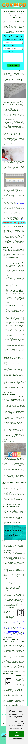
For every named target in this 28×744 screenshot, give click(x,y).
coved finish (21, 127)
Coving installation (7, 226)
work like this (7, 167)
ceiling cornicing (19, 621)
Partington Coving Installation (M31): (12, 17)
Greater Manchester (12, 705)
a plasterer (20, 627)
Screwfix (23, 219)
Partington (4, 227)
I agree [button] (16, 732)
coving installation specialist (10, 134)
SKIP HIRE (21, 633)
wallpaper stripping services (9, 632)
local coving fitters (21, 422)
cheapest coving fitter (8, 190)
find (6, 641)
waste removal (5, 633)
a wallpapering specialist (16, 622)
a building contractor (13, 631)
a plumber (10, 628)
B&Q (15, 214)
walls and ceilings (20, 75)
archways (4, 558)
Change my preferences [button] (16, 738)
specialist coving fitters (8, 162)
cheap (12, 191)
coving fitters (9, 241)
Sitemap (3, 727)
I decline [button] (17, 735)
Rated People (21, 209)
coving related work (19, 704)
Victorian (13, 102)
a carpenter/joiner (12, 623)
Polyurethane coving (21, 251)
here (8, 667)
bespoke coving (17, 699)
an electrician (20, 629)
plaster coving (14, 408)
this (25, 477)
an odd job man (12, 634)
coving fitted (22, 27)
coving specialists (7, 237)
